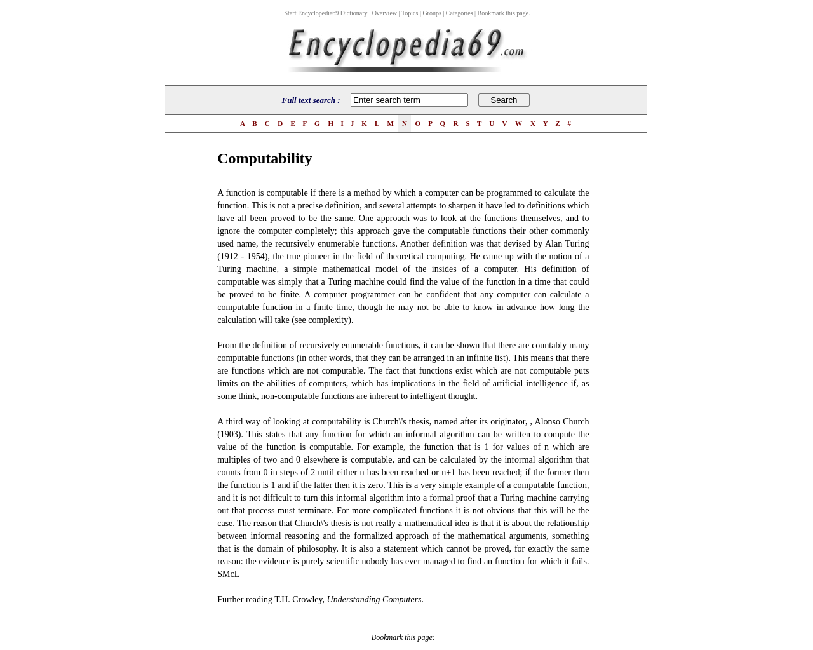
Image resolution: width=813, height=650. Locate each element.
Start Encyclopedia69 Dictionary (326, 13)
